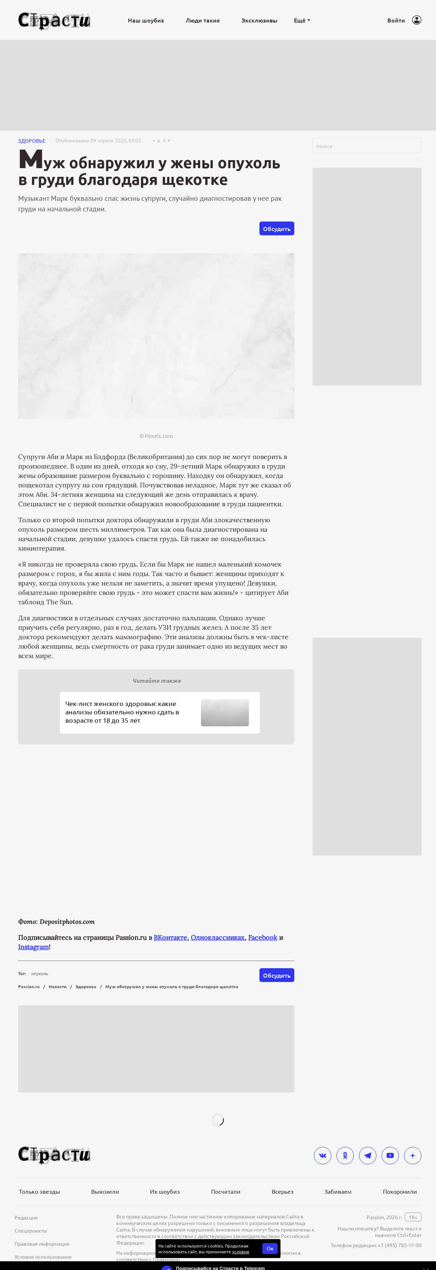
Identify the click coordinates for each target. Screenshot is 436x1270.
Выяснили (105, 1191)
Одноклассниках (218, 937)
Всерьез (283, 1191)
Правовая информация (42, 1243)
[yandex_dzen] (412, 1155)
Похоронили (400, 1191)
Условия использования (43, 1256)
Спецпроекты (31, 1230)
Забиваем (338, 1191)
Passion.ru (29, 986)
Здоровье (31, 140)
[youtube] (390, 1155)
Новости (57, 986)
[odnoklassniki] (345, 1155)
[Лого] (54, 20)
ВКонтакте (170, 937)
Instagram (33, 947)
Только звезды (39, 1191)
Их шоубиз (165, 1191)
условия (240, 1251)
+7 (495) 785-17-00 (399, 1245)
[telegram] (367, 1155)
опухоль (39, 973)
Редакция (26, 1217)
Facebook (262, 937)
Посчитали (226, 1191)
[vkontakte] (322, 1155)
